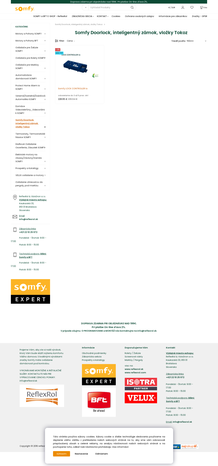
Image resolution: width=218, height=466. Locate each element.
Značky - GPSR (199, 16)
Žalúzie (137, 353)
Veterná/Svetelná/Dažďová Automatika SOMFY (30, 97)
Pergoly (139, 360)
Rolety (128, 353)
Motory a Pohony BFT (26, 40)
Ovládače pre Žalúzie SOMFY (26, 49)
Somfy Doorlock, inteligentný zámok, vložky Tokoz (26, 123)
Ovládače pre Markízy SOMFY (27, 66)
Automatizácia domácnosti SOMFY (26, 77)
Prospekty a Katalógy (26, 168)
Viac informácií (120, 446)
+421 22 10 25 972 (28, 232)
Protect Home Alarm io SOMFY (27, 87)
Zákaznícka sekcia (91, 356)
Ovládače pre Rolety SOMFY (30, 57)
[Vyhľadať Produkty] (112, 7)
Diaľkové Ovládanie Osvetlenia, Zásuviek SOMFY (30, 146)
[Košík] (203, 7)
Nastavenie (81, 453)
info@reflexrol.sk (28, 219)
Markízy (129, 360)
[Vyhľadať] (85, 7)
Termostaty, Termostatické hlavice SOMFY (30, 135)
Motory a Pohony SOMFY (28, 33)
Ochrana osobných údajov (139, 16)
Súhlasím (61, 453)
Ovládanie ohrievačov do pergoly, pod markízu (29, 184)
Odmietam (101, 453)
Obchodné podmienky (94, 353)
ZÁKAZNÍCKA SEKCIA (82, 16)
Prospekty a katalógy (93, 360)
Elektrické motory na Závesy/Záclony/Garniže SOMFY (28, 158)
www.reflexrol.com (135, 372)
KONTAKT (102, 16)
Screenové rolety (134, 356)
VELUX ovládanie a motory (29, 175)
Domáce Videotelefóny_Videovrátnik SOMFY (30, 110)
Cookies (116, 16)
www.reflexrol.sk (134, 369)
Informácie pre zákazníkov (173, 16)
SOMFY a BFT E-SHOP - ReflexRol (50, 16)
